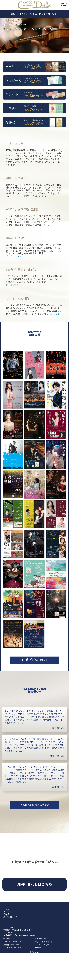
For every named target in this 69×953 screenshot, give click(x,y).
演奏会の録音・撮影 (11, 945)
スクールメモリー (42, 945)
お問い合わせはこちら (34, 884)
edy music (39, 948)
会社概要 (7, 939)
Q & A (33, 14)
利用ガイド (22, 14)
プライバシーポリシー (12, 942)
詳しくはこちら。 (15, 256)
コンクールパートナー (12, 948)
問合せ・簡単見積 (47, 14)
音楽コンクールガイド (44, 942)
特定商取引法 (40, 939)
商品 (13, 14)
